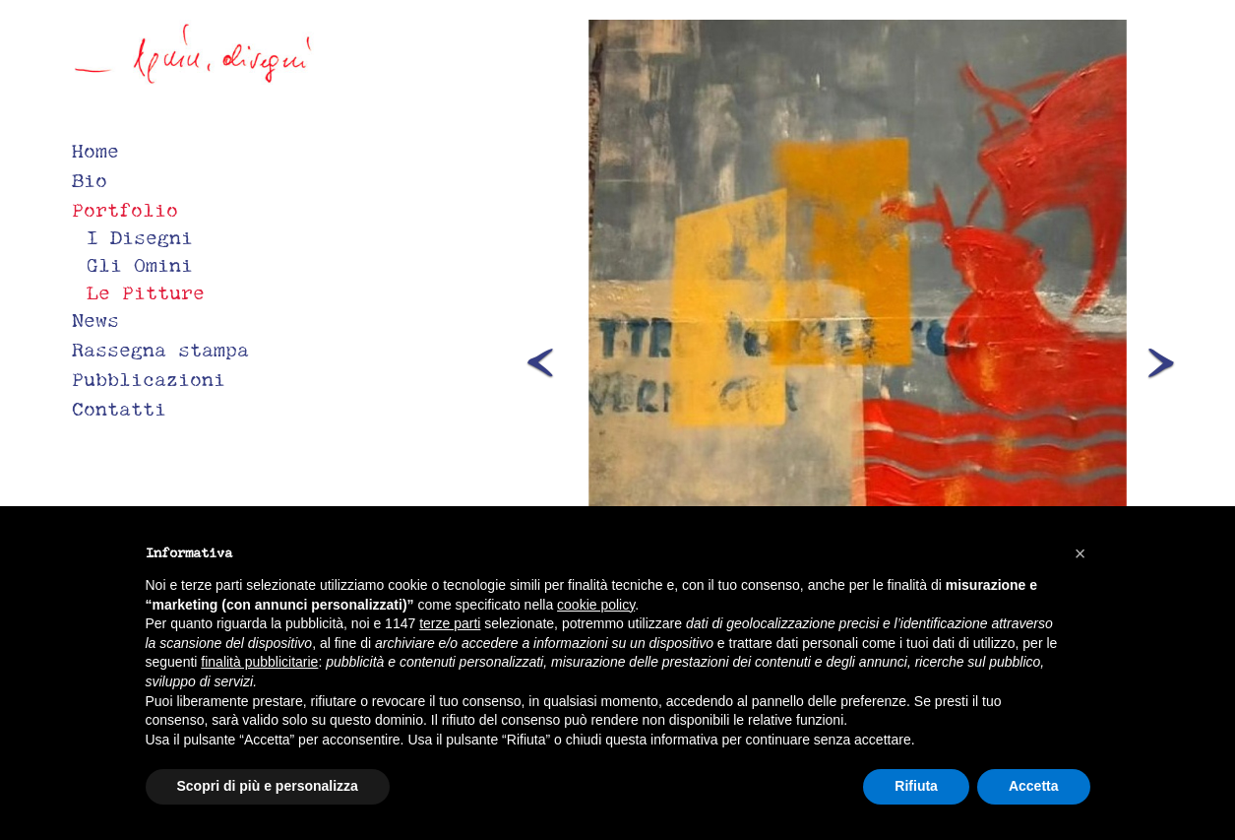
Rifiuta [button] (916, 786)
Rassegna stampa (160, 349)
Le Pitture (146, 292)
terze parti (449, 623)
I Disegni (140, 237)
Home (95, 151)
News (95, 320)
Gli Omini (140, 265)
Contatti (119, 409)
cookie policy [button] (596, 605)
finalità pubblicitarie (259, 662)
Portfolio (125, 210)
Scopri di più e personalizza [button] (267, 786)
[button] (572, 356)
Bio (89, 180)
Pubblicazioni (148, 379)
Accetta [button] (1034, 786)
